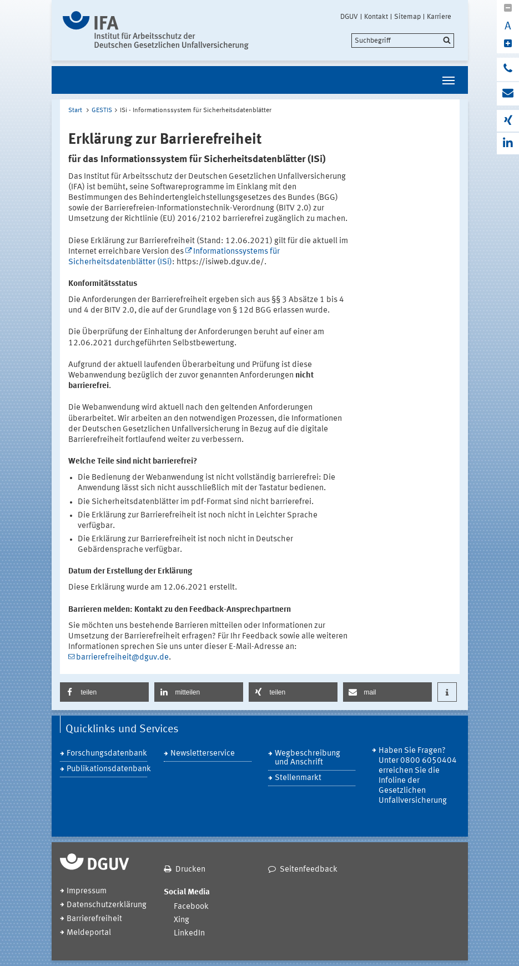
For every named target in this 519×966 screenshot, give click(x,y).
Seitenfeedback (308, 870)
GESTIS (102, 110)
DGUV (349, 16)
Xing (181, 920)
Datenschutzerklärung (107, 905)
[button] (104, 692)
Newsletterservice (202, 753)
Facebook (191, 907)
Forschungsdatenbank (107, 753)
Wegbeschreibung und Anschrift (307, 758)
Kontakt (376, 16)
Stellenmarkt (298, 778)
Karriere (439, 16)
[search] (402, 40)
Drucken (190, 870)
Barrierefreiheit (94, 919)
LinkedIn (189, 933)
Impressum (87, 891)
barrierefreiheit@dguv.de (122, 657)
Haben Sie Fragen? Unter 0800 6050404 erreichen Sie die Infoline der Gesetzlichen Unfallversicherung (418, 776)
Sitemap (407, 16)
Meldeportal (89, 933)
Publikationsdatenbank (107, 769)
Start (75, 110)
